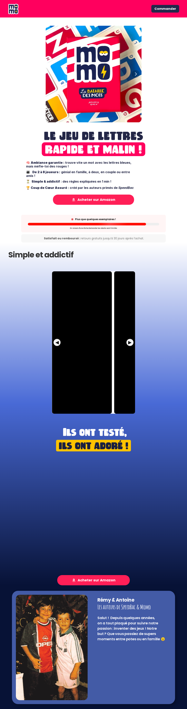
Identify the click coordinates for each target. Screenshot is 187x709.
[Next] (136, 74)
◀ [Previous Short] (57, 342)
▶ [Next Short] (130, 342)
